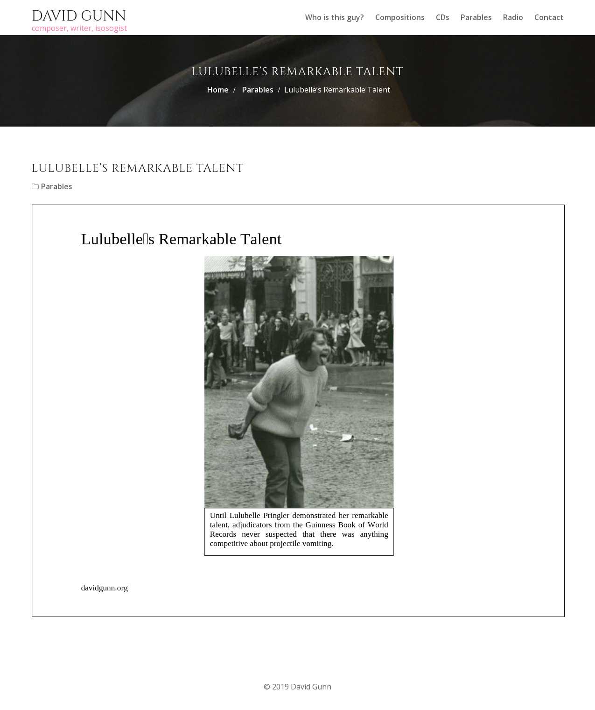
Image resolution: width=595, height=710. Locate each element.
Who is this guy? (334, 17)
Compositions (400, 17)
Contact (549, 17)
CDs (442, 17)
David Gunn (79, 16)
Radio (513, 17)
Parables (476, 17)
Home (218, 90)
